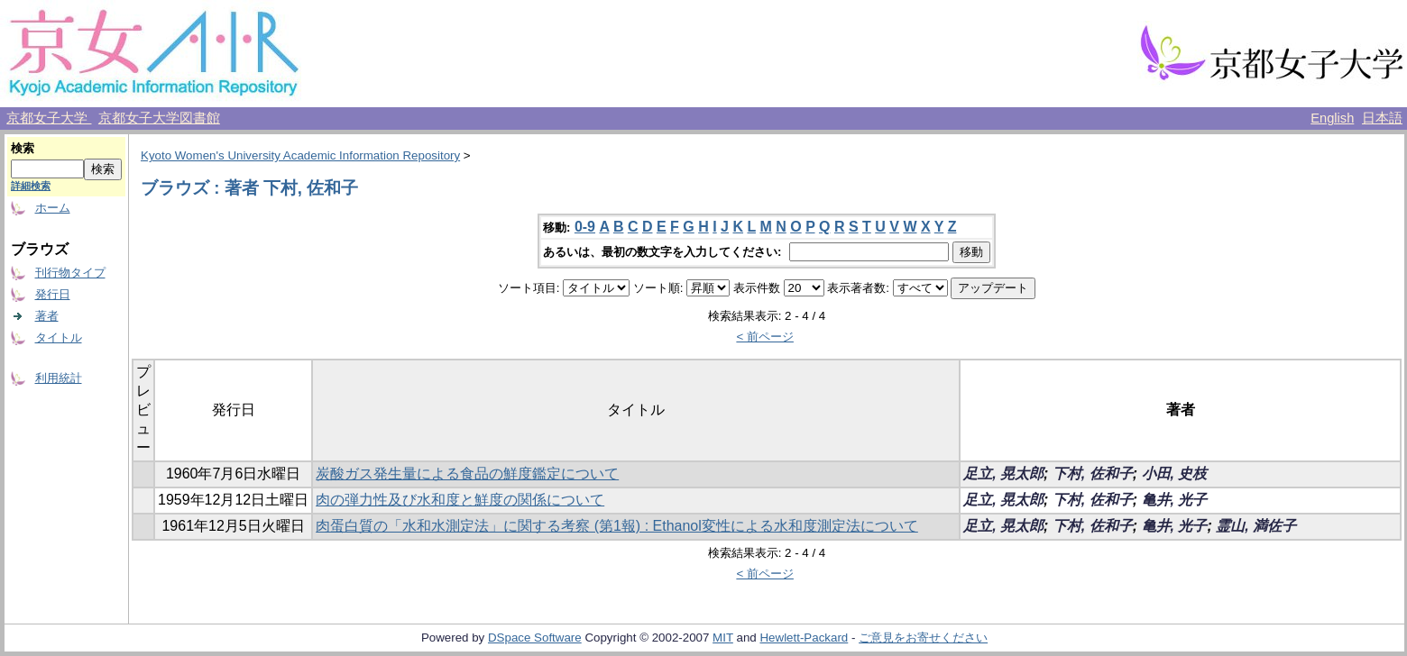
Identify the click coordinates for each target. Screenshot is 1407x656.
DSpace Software (535, 637)
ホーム (52, 207)
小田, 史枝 (1175, 473)
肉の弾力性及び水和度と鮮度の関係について (460, 499)
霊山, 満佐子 (1256, 525)
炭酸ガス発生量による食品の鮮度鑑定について (467, 473)
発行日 (52, 294)
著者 (47, 316)
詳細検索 (31, 185)
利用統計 (58, 378)
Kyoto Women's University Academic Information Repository (300, 155)
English (1332, 118)
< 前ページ (765, 336)
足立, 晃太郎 (1003, 473)
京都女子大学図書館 (159, 118)
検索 (22, 148)
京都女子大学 (48, 118)
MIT (723, 637)
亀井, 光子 (1175, 499)
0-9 (585, 226)
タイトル (58, 337)
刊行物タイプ (70, 272)
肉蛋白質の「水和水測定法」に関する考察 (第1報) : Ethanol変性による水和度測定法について (617, 525)
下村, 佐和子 (1093, 473)
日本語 (1382, 118)
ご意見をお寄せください (923, 637)
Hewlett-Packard (803, 637)
